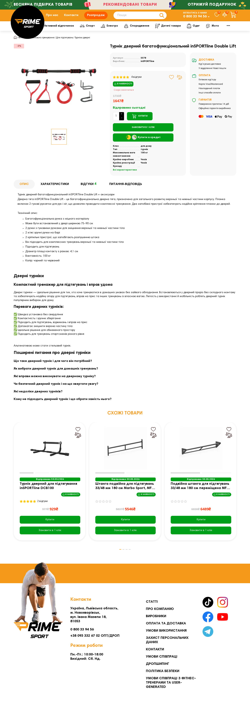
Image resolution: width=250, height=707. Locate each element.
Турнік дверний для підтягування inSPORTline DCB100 (48, 492)
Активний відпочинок (87, 31)
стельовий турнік (60, 351)
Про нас (52, 18)
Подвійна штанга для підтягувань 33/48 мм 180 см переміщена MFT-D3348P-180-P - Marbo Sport (200, 492)
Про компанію (160, 609)
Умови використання (166, 631)
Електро (145, 31)
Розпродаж (96, 18)
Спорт (121, 31)
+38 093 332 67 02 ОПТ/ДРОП (95, 636)
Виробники (156, 616)
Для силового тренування (40, 43)
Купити (50, 525)
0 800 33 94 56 (195, 19)
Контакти (71, 18)
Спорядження (175, 31)
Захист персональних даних (167, 640)
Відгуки (89, 190)
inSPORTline (147, 67)
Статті (152, 602)
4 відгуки (127, 83)
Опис (24, 190)
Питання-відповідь (125, 190)
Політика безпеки (162, 671)
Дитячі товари (209, 31)
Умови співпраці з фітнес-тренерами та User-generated (171, 683)
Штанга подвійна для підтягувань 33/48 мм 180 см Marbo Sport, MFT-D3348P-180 (125, 492)
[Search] (140, 18)
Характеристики (55, 190)
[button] (116, 555)
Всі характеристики (125, 176)
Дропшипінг (157, 664)
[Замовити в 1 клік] (143, 133)
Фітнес (53, 31)
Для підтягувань (64, 43)
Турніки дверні (82, 43)
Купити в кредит (143, 143)
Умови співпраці (161, 657)
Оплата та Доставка (166, 623)
